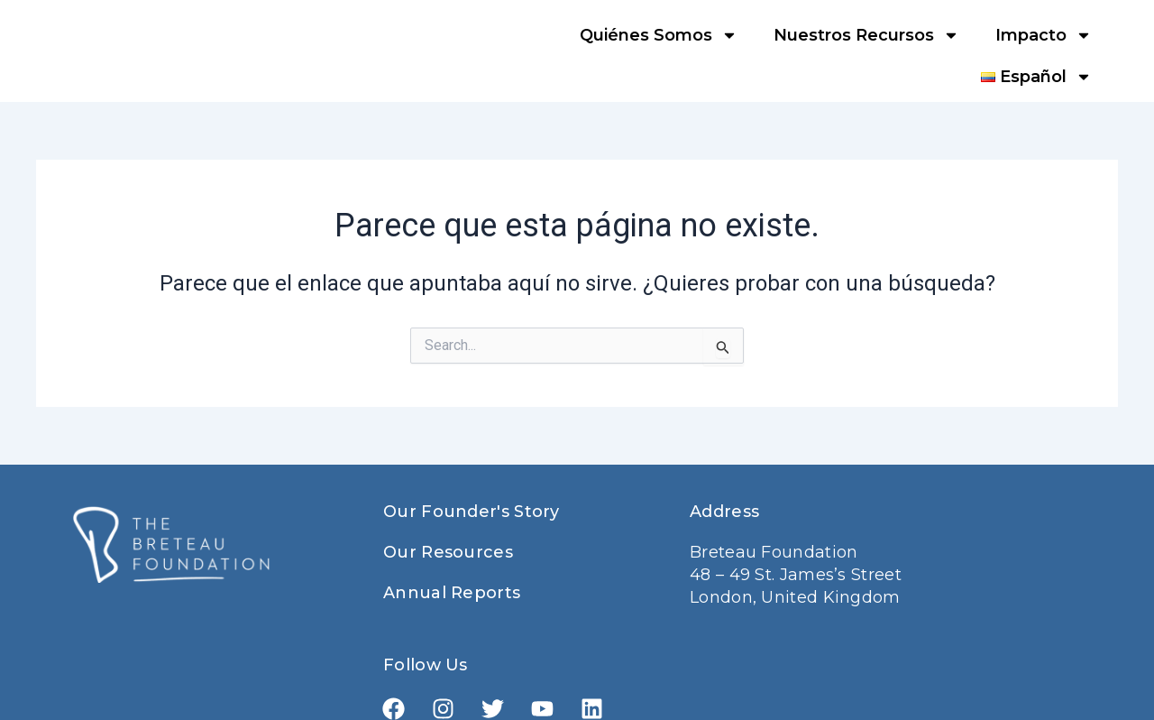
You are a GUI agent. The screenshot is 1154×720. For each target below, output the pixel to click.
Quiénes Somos (658, 35)
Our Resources (448, 552)
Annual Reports (451, 593)
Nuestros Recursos (866, 35)
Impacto (1043, 35)
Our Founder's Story (471, 512)
